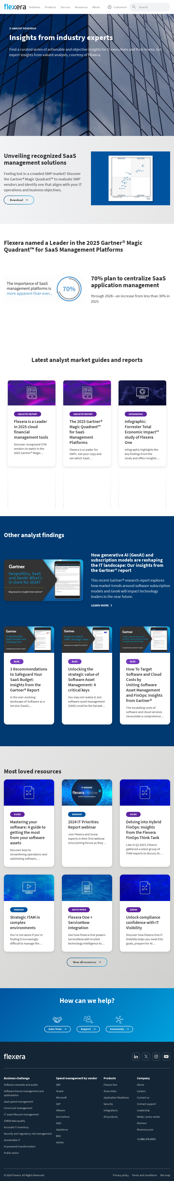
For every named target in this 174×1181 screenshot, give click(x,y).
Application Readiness (116, 1097)
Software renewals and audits (21, 1084)
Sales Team (55, 1029)
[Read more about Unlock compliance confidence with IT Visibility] (145, 913)
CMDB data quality (14, 1121)
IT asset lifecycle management (21, 1114)
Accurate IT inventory (16, 1127)
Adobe (60, 1142)
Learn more (100, 605)
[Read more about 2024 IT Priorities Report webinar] (87, 815)
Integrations (111, 1110)
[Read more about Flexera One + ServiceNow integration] (87, 913)
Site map (165, 1175)
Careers (141, 1091)
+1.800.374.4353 (146, 1139)
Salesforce (62, 1129)
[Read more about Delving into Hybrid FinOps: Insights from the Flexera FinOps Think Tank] (145, 820)
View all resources (84, 962)
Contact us (143, 1097)
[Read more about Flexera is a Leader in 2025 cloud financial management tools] (31, 451)
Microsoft (61, 1097)
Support (86, 1029)
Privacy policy (121, 1175)
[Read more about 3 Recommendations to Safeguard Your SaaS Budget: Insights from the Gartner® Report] (29, 670)
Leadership (143, 1110)
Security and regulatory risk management (28, 1133)
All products (111, 1116)
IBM (58, 1084)
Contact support (146, 1104)
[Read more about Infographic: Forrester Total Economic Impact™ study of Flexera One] (142, 454)
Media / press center (148, 1116)
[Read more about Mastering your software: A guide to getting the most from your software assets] (29, 823)
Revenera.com (145, 1129)
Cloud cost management (18, 1108)
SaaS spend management (18, 1101)
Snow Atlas (110, 1091)
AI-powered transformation (19, 1146)
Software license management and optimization (24, 1093)
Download (16, 200)
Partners (142, 1123)
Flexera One (110, 1084)
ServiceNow (62, 1116)
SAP (58, 1104)
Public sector (11, 1153)
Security (108, 1104)
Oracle (59, 1091)
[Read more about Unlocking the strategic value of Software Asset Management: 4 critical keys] (87, 670)
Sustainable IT (12, 1140)
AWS (58, 1123)
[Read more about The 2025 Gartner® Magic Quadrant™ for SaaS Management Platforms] (87, 454)
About (140, 1084)
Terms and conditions (144, 1175)
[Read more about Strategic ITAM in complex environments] (29, 913)
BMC (58, 1136)
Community (117, 1029)
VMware (60, 1110)
